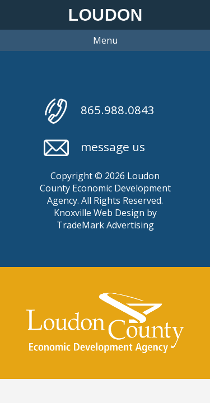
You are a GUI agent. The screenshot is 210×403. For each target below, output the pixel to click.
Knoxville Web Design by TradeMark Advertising (105, 219)
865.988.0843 (99, 111)
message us (94, 148)
